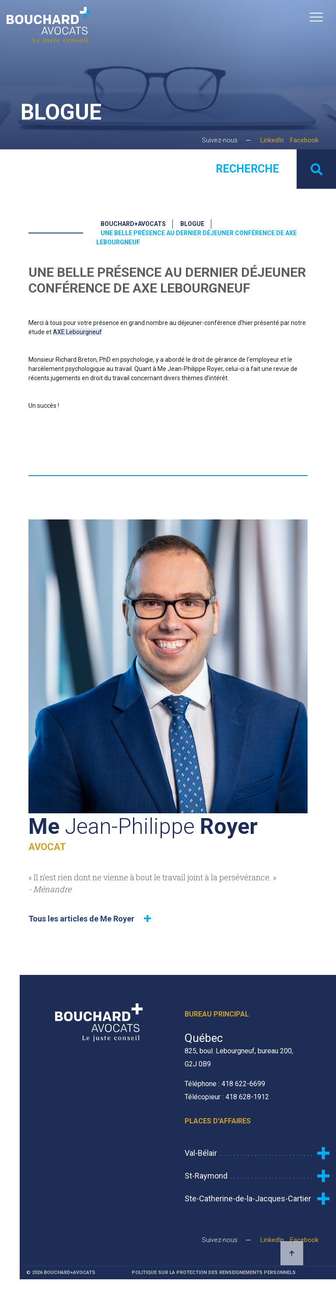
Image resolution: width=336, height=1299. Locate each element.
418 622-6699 (243, 1084)
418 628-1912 (247, 1097)
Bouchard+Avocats (133, 223)
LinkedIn (272, 140)
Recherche (247, 168)
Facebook (304, 140)
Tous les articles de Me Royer (81, 918)
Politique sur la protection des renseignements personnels (214, 1272)
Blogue (192, 223)
